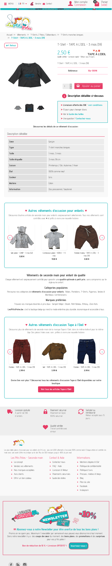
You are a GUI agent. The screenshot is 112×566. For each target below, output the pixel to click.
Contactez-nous (83, 118)
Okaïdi (67, 304)
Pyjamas (93, 291)
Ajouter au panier (88, 86)
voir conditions (95, 105)
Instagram (84, 477)
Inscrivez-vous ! (78, 532)
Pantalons (75, 291)
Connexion (80, 5)
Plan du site (85, 468)
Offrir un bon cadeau (22, 465)
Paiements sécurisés (61, 461)
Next (102, 238)
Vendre (38, 3)
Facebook (83, 473)
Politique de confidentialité (90, 453)
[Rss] (17, 551)
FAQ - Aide (57, 453)
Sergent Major (58, 304)
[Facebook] (11, 551)
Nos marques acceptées (24, 456)
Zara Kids (93, 304)
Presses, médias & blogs (90, 461)
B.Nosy (85, 304)
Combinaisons (60, 294)
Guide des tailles (76, 114)
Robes (67, 291)
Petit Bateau (76, 304)
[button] (11, 45)
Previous (10, 238)
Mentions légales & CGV (89, 449)
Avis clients (19, 461)
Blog (81, 465)
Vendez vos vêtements (23, 453)
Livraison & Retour (60, 456)
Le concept (18, 449)
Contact (47, 3)
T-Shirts (84, 291)
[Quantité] (65, 86)
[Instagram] (24, 551)
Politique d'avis (86, 456)
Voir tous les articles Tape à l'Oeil (56, 389)
